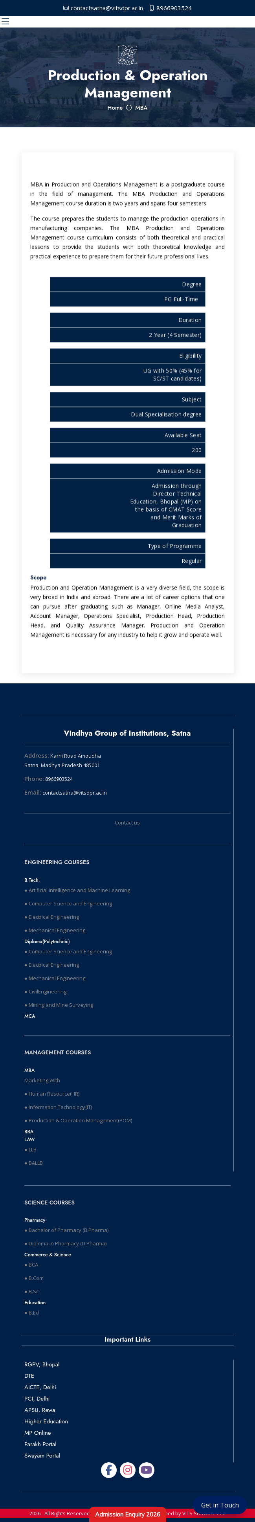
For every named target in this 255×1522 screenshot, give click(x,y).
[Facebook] (109, 1470)
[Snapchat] (128, 1470)
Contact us (127, 822)
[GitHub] (146, 1470)
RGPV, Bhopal (41, 1364)
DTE (29, 1375)
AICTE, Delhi (40, 1387)
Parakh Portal (40, 1444)
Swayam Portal (42, 1455)
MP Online (37, 1432)
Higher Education (46, 1421)
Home (115, 107)
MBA (141, 107)
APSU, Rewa (39, 1410)
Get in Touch (220, 1505)
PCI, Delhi (37, 1398)
